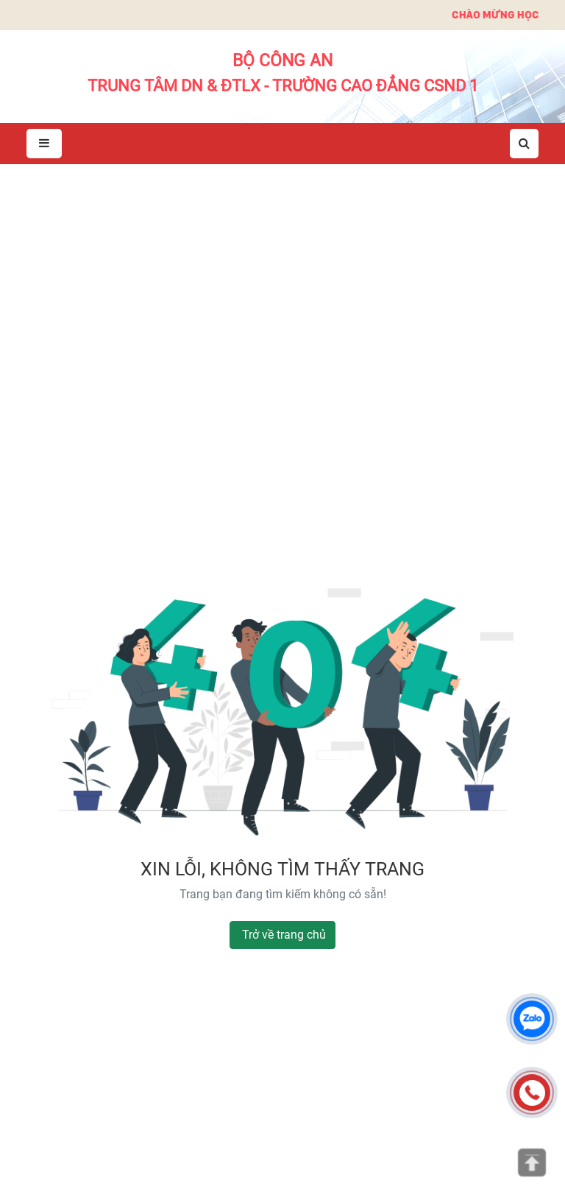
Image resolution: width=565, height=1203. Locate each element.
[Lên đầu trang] (532, 1162)
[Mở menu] (44, 144)
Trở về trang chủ (284, 935)
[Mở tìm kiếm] (524, 143)
